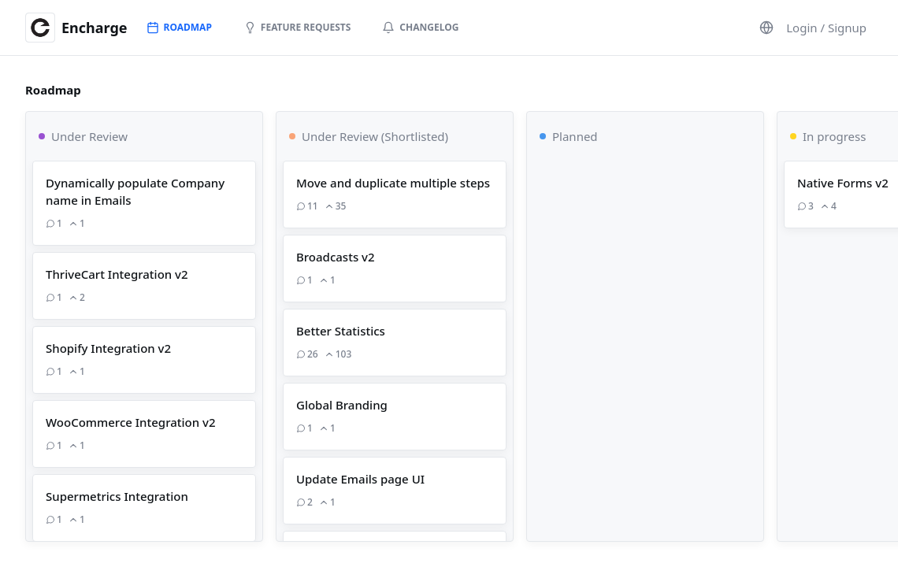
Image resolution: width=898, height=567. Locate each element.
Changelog (420, 27)
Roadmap (179, 27)
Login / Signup (826, 27)
